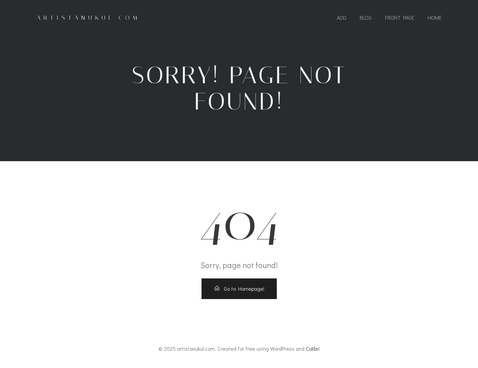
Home (435, 17)
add (341, 17)
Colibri (313, 348)
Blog (366, 17)
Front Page (399, 17)
